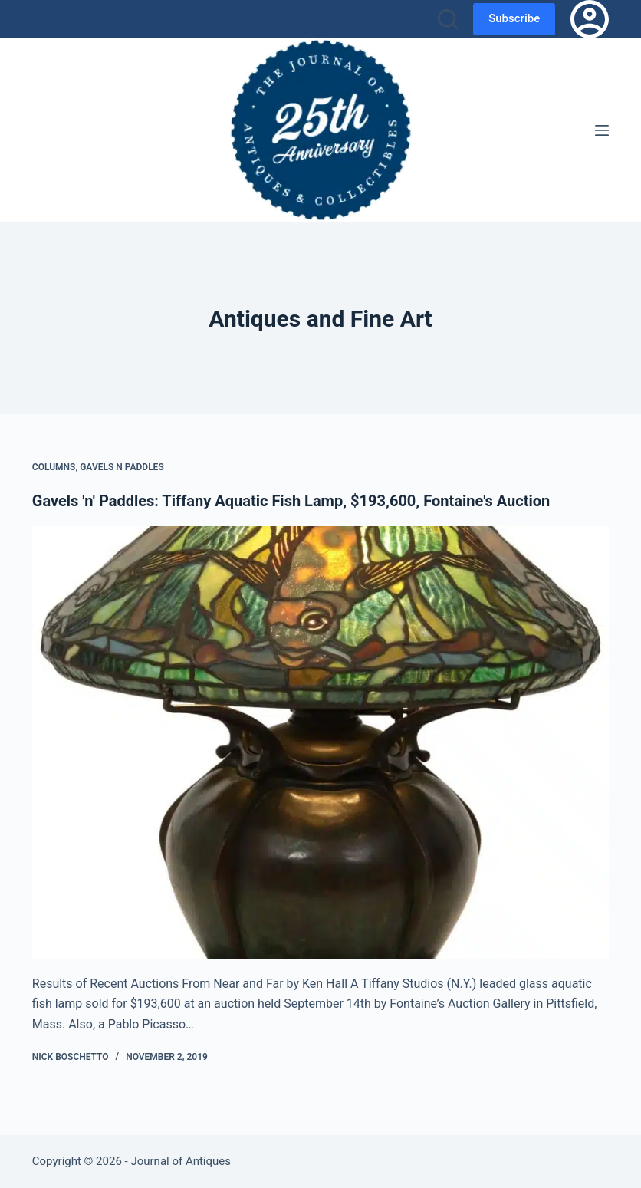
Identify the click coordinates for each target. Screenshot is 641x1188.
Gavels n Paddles (122, 467)
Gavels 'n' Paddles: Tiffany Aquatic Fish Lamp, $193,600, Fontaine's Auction (291, 501)
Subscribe (514, 18)
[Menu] (602, 130)
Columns (54, 467)
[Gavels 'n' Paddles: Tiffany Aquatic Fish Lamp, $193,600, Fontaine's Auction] (320, 742)
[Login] (589, 19)
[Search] (448, 19)
